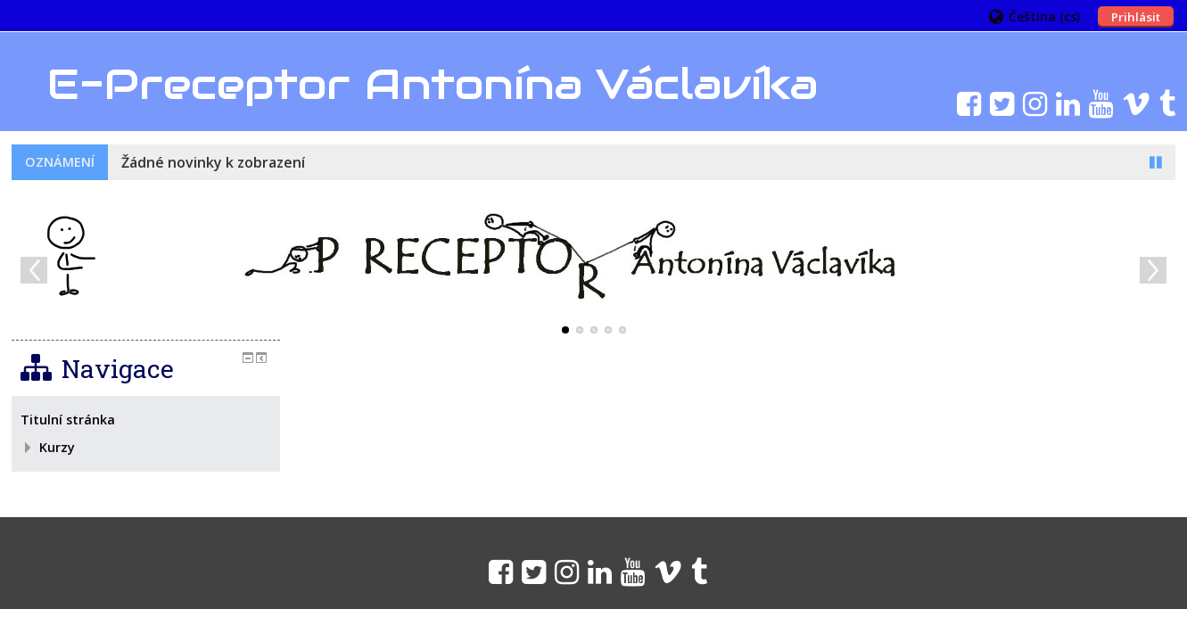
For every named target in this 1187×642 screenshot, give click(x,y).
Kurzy (57, 447)
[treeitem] (146, 419)
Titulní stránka (68, 419)
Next (1153, 270)
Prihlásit (1135, 17)
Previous (34, 270)
